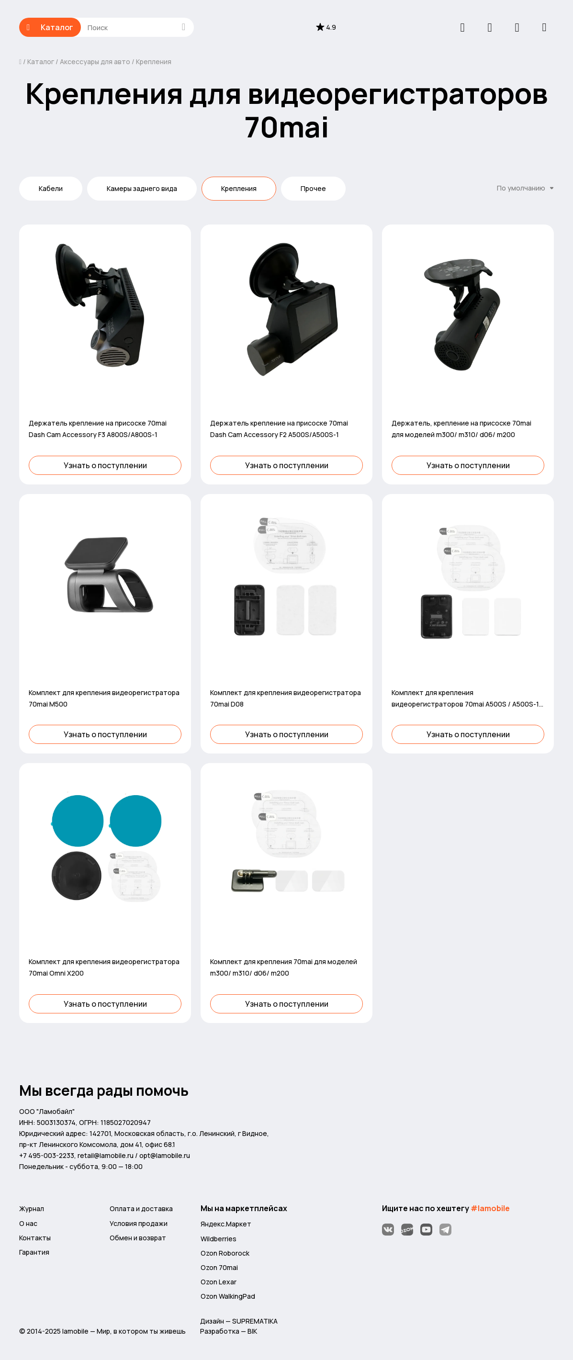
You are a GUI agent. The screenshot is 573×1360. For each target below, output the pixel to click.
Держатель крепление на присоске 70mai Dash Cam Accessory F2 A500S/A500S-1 (279, 428)
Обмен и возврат (138, 1237)
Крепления (153, 61)
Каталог (50, 27)
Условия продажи (139, 1223)
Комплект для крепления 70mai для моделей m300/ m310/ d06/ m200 (283, 967)
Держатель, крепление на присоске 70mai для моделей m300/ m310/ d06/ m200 (461, 428)
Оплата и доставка (141, 1208)
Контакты (35, 1237)
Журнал (31, 1208)
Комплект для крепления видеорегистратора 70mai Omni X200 (104, 967)
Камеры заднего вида (142, 188)
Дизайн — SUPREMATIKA (239, 1321)
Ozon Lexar (218, 1281)
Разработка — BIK (228, 1331)
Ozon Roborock (225, 1253)
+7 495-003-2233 (46, 1155)
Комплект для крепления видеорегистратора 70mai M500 (104, 698)
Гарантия (34, 1252)
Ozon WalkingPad (228, 1296)
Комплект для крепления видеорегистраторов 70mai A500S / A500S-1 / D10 (467, 699)
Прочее (313, 188)
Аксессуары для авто (95, 61)
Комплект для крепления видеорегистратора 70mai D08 (285, 698)
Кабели (51, 188)
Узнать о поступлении (105, 465)
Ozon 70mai (219, 1267)
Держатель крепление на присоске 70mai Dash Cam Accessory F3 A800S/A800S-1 (98, 428)
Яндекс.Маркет (226, 1223)
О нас (28, 1223)
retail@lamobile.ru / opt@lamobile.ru (134, 1155)
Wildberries (218, 1238)
